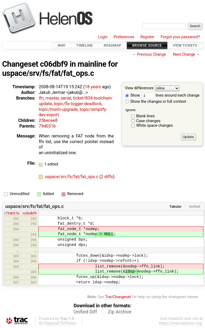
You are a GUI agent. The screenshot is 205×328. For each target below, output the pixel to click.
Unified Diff (85, 312)
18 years (93, 86)
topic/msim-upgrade (58, 109)
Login (103, 37)
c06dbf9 (54, 64)
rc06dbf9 (30, 213)
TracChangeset (118, 297)
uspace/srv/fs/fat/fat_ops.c (48, 73)
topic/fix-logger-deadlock (77, 103)
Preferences (124, 37)
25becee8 (48, 120)
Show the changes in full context (155, 101)
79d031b (47, 126)
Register (147, 37)
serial (66, 98)
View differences (139, 88)
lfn (41, 98)
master (52, 98)
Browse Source (147, 45)
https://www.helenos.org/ (181, 323)
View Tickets (185, 45)
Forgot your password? (180, 37)
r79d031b (12, 213)
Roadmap (112, 45)
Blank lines (145, 116)
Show (132, 95)
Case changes (148, 121)
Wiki (61, 45)
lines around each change (171, 95)
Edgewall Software (60, 323)
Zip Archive (119, 312)
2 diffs (107, 176)
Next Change (184, 54)
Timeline (84, 45)
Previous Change (151, 54)
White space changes (154, 125)
